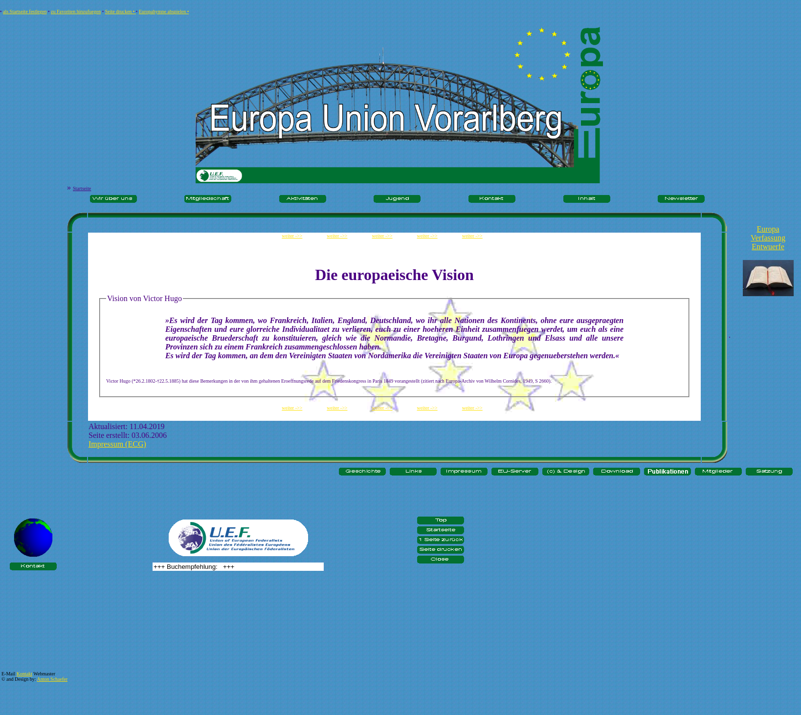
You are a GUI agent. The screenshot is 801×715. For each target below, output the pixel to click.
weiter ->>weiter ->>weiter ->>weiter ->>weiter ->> (394, 235)
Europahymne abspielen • (164, 11)
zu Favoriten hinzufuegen (76, 11)
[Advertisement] (768, 326)
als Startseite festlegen (24, 11)
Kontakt (24, 673)
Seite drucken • (120, 11)
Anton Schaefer (52, 679)
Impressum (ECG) (117, 444)
